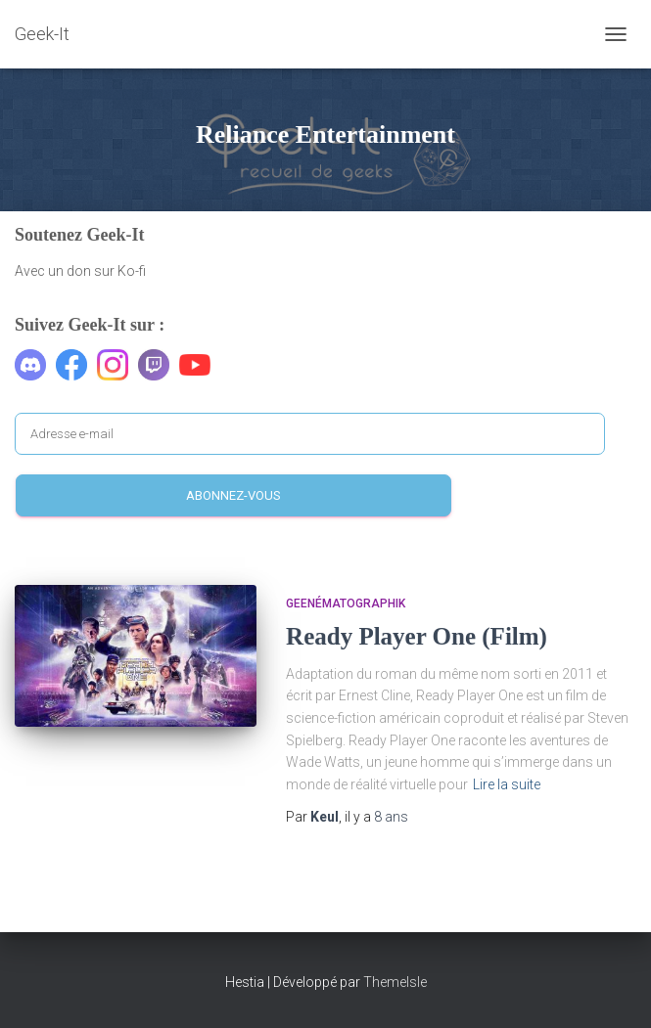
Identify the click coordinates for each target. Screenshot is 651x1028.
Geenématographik (345, 603)
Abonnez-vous (233, 495)
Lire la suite (506, 784)
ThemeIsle (395, 982)
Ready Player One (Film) (416, 636)
